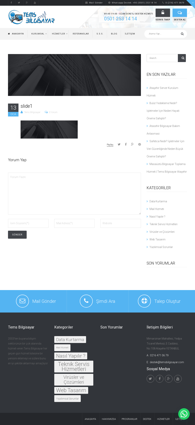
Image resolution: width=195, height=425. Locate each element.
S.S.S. (100, 34)
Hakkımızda (109, 419)
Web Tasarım (157, 239)
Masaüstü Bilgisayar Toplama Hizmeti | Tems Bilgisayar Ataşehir (167, 168)
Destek (147, 419)
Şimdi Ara (105, 301)
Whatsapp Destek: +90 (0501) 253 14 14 (132, 3)
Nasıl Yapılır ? (157, 216)
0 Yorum (53, 112)
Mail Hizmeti (156, 209)
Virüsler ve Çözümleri (162, 231)
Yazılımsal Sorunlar (161, 247)
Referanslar (81, 34)
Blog (114, 34)
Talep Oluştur (167, 301)
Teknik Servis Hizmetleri (163, 224)
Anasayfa (16, 34)
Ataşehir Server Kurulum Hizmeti (162, 91)
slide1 (27, 106)
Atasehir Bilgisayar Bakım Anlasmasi (163, 129)
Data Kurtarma (158, 201)
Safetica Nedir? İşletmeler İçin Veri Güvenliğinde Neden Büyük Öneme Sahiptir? (165, 149)
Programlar (129, 419)
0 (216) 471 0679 (173, 3)
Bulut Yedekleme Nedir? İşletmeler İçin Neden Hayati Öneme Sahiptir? (163, 111)
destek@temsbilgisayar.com (167, 362)
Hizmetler (58, 34)
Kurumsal (37, 34)
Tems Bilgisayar (32, 112)
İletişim (130, 34)
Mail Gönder (94, 3)
